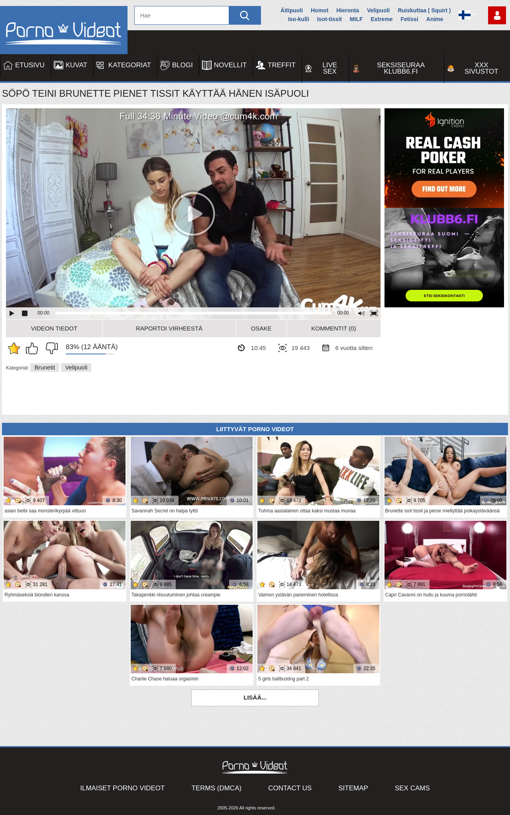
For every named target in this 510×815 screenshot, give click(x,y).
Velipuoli (378, 10)
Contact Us (290, 788)
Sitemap (353, 788)
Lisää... (255, 697)
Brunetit (44, 367)
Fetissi (409, 19)
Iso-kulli (298, 19)
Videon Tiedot (54, 328)
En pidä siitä (50, 348)
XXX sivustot (481, 68)
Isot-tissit (329, 19)
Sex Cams (412, 788)
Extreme (381, 19)
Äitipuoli (291, 10)
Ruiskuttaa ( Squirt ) (424, 10)
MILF (356, 19)
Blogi (182, 65)
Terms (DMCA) (217, 788)
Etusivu (30, 65)
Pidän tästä (34, 348)
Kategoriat (129, 65)
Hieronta (347, 10)
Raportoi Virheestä (169, 328)
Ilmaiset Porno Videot (122, 788)
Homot (319, 10)
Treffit (282, 65)
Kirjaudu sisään (497, 15)
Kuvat (76, 65)
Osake (261, 328)
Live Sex (329, 68)
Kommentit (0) (333, 328)
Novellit (230, 65)
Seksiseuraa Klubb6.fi (401, 68)
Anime (434, 19)
